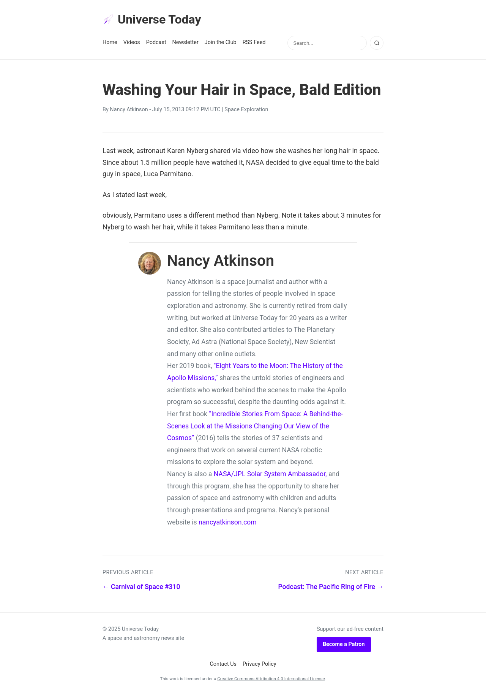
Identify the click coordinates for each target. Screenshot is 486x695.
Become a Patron (344, 644)
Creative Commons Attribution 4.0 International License (271, 678)
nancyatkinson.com (228, 522)
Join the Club (221, 42)
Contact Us (223, 664)
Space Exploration (246, 109)
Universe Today (152, 19)
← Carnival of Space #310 (141, 587)
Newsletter (185, 42)
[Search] (376, 43)
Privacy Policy (259, 664)
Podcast (156, 42)
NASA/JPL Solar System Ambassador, (270, 474)
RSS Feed (254, 42)
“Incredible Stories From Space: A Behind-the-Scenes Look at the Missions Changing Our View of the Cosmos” (255, 426)
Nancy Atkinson (129, 109)
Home (110, 42)
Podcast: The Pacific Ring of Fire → (330, 587)
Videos (131, 42)
